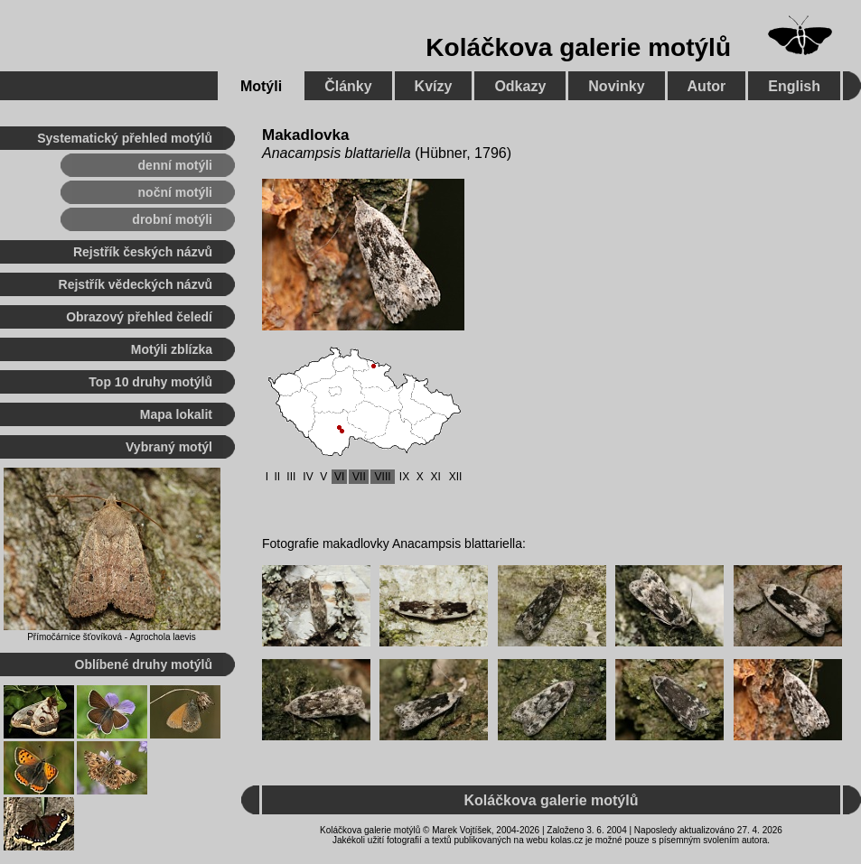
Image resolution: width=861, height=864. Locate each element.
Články (347, 86)
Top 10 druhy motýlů (150, 382)
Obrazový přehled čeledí (139, 317)
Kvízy (434, 86)
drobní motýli (172, 219)
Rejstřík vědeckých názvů (135, 284)
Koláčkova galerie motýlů (578, 47)
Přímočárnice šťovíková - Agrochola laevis (111, 637)
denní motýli (175, 165)
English (794, 86)
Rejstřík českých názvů (142, 252)
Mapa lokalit (176, 414)
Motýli (261, 86)
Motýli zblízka (171, 349)
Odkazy (520, 86)
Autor (707, 86)
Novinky (616, 86)
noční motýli (175, 192)
